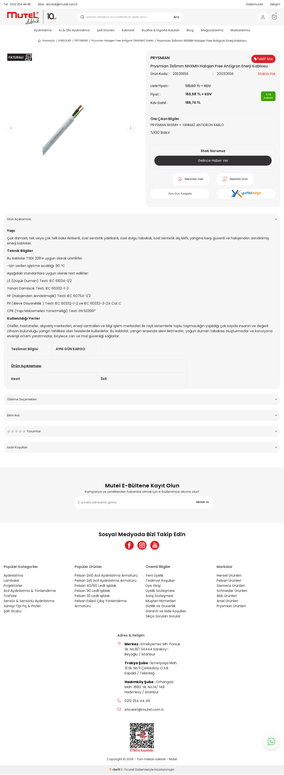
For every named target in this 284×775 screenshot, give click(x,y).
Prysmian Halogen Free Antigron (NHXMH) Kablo (122, 40)
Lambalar (11, 581)
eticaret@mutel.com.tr (58, 4)
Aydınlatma (43, 30)
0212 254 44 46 (17, 4)
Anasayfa (46, 41)
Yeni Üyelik (154, 576)
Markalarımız (240, 30)
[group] (71, 124)
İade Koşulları (142, 447)
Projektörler (13, 586)
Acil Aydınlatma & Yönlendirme (30, 591)
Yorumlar (142, 431)
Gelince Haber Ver (213, 160)
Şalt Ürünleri (105, 30)
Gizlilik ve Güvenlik (161, 606)
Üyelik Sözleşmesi (160, 591)
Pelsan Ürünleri (229, 581)
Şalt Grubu (12, 611)
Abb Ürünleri (227, 596)
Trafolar (10, 596)
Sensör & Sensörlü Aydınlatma (29, 601)
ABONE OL (202, 502)
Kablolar (128, 30)
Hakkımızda (254, 4)
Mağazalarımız (212, 30)
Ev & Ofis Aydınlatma (74, 30)
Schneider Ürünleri (232, 591)
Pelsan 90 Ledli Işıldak (92, 591)
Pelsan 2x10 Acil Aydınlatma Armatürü (106, 576)
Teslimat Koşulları (160, 581)
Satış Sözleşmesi (159, 596)
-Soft (115, 770)
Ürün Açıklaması (142, 219)
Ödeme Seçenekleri (142, 399)
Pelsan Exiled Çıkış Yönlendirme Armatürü (101, 604)
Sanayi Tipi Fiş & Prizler (22, 606)
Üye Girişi (153, 586)
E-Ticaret (127, 770)
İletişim (275, 4)
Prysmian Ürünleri (231, 606)
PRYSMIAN (81, 40)
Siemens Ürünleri (231, 586)
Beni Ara (142, 415)
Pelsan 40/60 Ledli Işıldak (95, 586)
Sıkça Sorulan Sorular (163, 616)
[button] (71, 202)
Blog (190, 30)
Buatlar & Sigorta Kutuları (160, 30)
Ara (176, 17)
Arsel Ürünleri (227, 601)
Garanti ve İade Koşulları (166, 611)
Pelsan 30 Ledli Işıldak (92, 596)
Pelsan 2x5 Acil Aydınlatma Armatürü (105, 581)
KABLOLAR (64, 40)
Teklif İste (263, 59)
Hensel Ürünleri (229, 576)
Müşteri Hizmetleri (161, 601)
